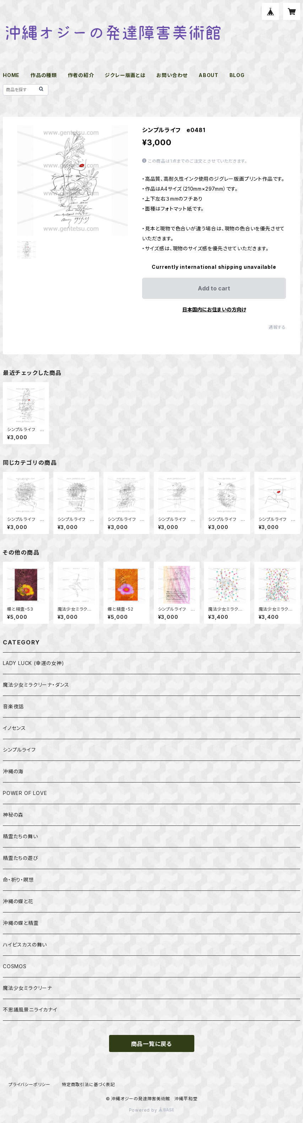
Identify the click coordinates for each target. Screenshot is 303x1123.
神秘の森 (13, 815)
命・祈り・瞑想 (18, 880)
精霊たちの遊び (20, 858)
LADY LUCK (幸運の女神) (33, 663)
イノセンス (14, 728)
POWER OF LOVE (25, 793)
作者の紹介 (81, 75)
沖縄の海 (13, 771)
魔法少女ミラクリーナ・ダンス (36, 685)
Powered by (151, 1110)
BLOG (237, 75)
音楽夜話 (13, 706)
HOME (11, 75)
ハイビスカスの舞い (25, 945)
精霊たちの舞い (20, 836)
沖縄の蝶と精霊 (21, 923)
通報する (277, 327)
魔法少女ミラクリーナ (27, 988)
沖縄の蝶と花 (18, 901)
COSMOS (15, 966)
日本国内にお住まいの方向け (214, 309)
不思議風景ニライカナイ (30, 1010)
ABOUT (208, 75)
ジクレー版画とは (125, 75)
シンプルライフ (19, 750)
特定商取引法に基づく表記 (88, 1084)
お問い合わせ (172, 75)
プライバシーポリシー (29, 1084)
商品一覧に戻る (151, 1043)
